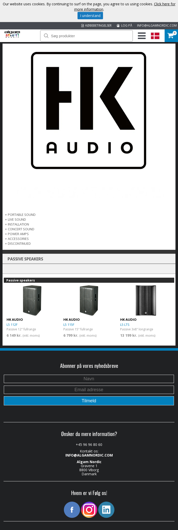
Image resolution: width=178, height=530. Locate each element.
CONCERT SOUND (21, 229)
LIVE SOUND (17, 219)
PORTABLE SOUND (22, 214)
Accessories (18, 238)
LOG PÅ (124, 25)
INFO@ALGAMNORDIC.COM (157, 25)
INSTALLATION (18, 224)
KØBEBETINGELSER (96, 25)
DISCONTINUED (19, 243)
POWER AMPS (18, 234)
